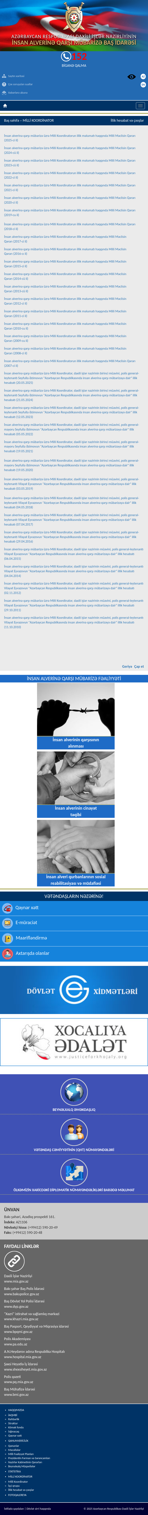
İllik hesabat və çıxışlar (21, 1490)
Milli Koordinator (18, 1481)
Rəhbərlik (13, 1419)
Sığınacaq (13, 1431)
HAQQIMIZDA (16, 1410)
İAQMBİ (12, 1415)
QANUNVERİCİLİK (18, 1440)
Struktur (13, 1423)
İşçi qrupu (14, 1486)
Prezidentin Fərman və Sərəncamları (29, 1458)
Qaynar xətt (15, 1435)
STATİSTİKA (14, 1471)
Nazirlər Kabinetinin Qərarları (25, 1462)
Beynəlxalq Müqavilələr (21, 1466)
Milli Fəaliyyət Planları (21, 1454)
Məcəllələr (14, 1450)
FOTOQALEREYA (17, 1495)
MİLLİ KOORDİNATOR (20, 1476)
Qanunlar (13, 1446)
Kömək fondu (16, 1427)
